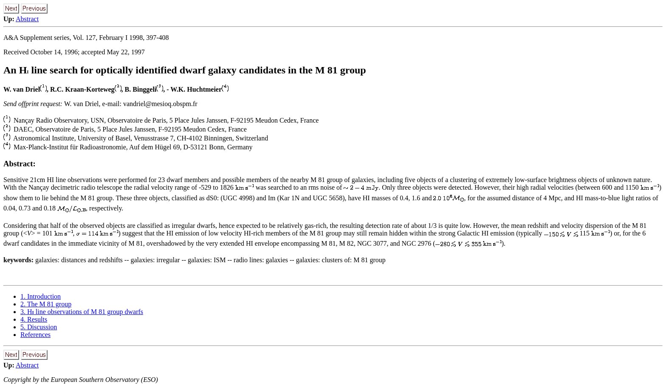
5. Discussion (38, 327)
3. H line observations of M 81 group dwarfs (81, 311)
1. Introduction (40, 296)
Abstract (27, 18)
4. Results (33, 319)
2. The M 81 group (45, 304)
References (35, 334)
